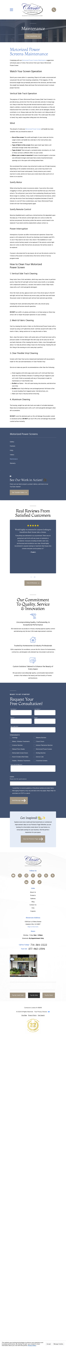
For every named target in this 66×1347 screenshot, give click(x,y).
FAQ (33, 908)
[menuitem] (24, 1015)
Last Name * (37, 709)
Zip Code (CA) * (14, 726)
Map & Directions (33, 927)
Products (33, 895)
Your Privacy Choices (42, 1012)
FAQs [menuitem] (11, 450)
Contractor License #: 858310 (33, 1008)
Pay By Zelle (34, 995)
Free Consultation (32, 36)
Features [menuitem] (12, 446)
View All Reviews (33, 583)
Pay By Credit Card (17, 995)
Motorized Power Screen (33, 129)
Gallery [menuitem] (12, 442)
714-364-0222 (39, 945)
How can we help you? (16, 764)
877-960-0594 (36, 949)
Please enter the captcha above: (18, 779)
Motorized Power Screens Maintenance (29, 51)
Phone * (13, 718)
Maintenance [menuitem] (14, 459)
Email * (36, 718)
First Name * (14, 709)
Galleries (33, 898)
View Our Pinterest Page (33, 839)
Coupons (33, 911)
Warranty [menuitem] (12, 463)
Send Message (19, 800)
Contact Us (33, 905)
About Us (33, 892)
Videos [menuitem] (12, 455)
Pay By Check (49, 995)
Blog (33, 902)
